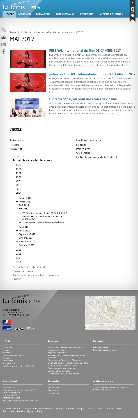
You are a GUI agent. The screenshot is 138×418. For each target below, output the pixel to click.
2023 (18, 169)
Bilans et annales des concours (62, 368)
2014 (18, 257)
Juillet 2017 (24, 230)
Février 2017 (25, 201)
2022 (18, 173)
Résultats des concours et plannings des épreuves (66, 356)
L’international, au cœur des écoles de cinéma (43, 222)
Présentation (18, 140)
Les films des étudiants (90, 140)
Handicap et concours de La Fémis (64, 374)
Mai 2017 (23, 208)
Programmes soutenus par (19, 391)
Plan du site (9, 411)
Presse (90, 408)
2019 (18, 185)
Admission (24, 14)
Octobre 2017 (26, 237)
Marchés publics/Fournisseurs (37, 408)
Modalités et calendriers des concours (65, 347)
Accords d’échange (11, 398)
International (65, 14)
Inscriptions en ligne (57, 350)
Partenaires (83, 149)
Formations (43, 14)
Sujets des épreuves (57, 353)
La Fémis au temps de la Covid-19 (97, 157)
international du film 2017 (44, 213)
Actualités (16, 149)
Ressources (53, 393)
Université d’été (10, 395)
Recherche (86, 14)
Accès (119, 408)
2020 (18, 181)
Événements (53, 390)
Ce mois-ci (19, 156)
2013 (18, 261)
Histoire (14, 144)
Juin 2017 (23, 227)
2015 (18, 253)
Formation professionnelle (105, 350)
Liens (99, 408)
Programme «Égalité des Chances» (64, 360)
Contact (109, 408)
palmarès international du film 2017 (42, 217)
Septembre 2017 (27, 234)
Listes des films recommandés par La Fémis (68, 363)
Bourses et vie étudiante (59, 371)
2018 (18, 188)
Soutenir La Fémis (65, 408)
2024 (18, 165)
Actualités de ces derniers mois (32, 160)
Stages (80, 408)
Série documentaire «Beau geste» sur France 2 (37, 277)
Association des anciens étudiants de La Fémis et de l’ (111, 388)
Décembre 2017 (26, 245)
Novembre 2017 (27, 241)
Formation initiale (101, 347)
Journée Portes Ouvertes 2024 (62, 365)
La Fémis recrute (11, 408)
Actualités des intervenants (29, 267)
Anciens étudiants (111, 14)
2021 (18, 177)
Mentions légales (25, 411)
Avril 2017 (24, 205)
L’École (9, 14)
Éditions (81, 144)
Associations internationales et (20, 401)
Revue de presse (23, 271)
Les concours (9, 387)
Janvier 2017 (25, 198)
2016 (18, 249)
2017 (18, 192)
